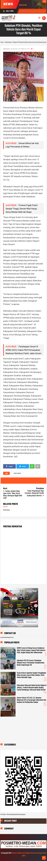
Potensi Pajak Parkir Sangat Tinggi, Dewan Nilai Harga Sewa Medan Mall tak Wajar (22, 208)
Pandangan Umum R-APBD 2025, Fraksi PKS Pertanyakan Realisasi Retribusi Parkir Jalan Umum (23, 349)
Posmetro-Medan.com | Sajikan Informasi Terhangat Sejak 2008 (28, 854)
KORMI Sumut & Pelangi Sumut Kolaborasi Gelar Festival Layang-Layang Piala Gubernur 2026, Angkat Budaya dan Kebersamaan (31, 650)
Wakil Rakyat (17, 473)
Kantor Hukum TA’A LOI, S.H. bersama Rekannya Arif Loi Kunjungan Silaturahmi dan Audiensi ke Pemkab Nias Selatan (31, 700)
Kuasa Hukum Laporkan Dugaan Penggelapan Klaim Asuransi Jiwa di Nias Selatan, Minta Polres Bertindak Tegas (31, 675)
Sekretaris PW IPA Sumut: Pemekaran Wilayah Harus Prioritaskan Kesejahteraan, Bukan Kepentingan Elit (31, 663)
